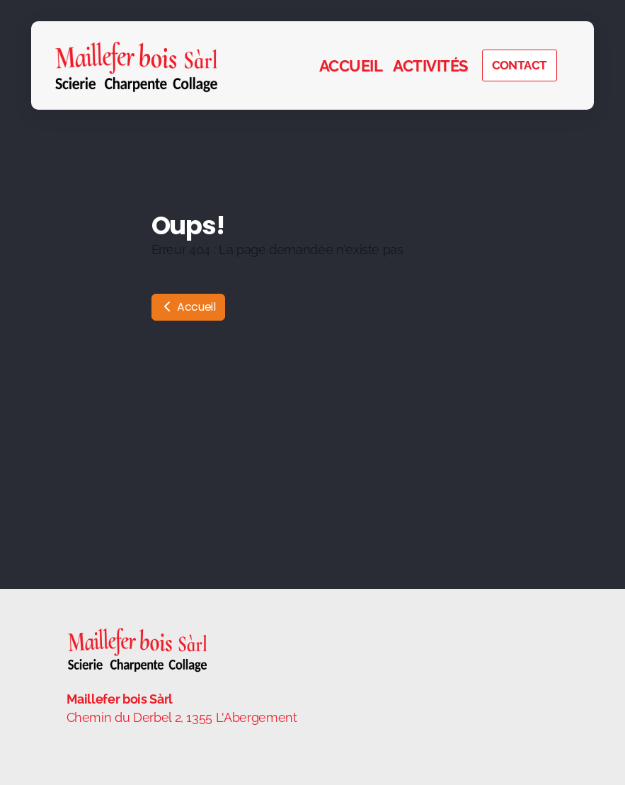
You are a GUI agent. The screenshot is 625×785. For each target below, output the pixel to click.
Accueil (188, 307)
